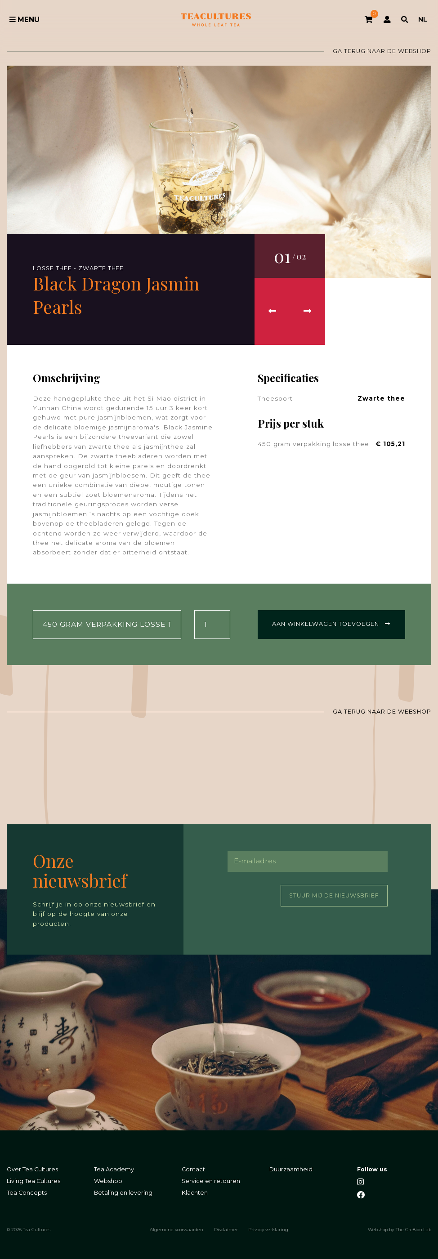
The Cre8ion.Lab (413, 1229)
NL (422, 19)
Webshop (108, 1181)
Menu (24, 19)
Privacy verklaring (268, 1229)
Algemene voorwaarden (176, 1229)
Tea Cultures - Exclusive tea (216, 20)
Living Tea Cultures (33, 1181)
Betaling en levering (123, 1192)
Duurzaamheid (291, 1169)
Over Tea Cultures (32, 1169)
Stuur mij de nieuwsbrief (334, 895)
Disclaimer (226, 1229)
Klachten (195, 1192)
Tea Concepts (27, 1192)
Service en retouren (211, 1181)
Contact (193, 1169)
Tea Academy (114, 1169)
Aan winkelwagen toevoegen (331, 624)
